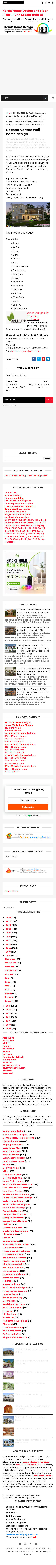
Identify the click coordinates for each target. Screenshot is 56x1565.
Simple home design (14, 1271)
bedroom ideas (11, 1248)
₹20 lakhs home (13, 737)
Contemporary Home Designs (27, 117)
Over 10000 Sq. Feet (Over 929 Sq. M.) (25, 541)
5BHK (37, 477)
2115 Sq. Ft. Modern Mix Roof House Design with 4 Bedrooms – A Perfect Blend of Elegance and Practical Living (33, 656)
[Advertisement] (28, 66)
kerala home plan (12, 1158)
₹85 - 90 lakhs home (15, 770)
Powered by (28, 822)
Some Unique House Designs (29, 1402)
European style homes (15, 1281)
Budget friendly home (15, 1221)
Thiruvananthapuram (14, 1075)
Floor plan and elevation (16, 1195)
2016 (8, 963)
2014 (8, 1016)
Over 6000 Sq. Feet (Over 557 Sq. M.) (24, 538)
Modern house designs (15, 1141)
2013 (8, 1020)
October (9, 973)
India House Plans (12, 1155)
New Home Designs (13, 1198)
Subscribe (28, 814)
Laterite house (11, 1301)
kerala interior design (14, 1215)
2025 (8, 928)
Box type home (11, 1175)
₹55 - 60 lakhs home (15, 754)
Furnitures (8, 1324)
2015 (8, 1013)
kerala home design (13, 1138)
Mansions (10, 544)
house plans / (20, 508)
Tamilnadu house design (16, 1251)
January (9, 1008)
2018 (8, 955)
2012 (8, 1024)
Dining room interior (14, 1261)
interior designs (30, 1469)
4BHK (30, 477)
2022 (8, 940)
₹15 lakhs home (13, 735)
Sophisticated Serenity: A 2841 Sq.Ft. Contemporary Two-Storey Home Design (33, 699)
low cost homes (11, 1278)
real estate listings (43, 1483)
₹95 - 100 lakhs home (16, 776)
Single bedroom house (15, 1344)
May (7, 993)
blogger (48, 402)
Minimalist (8, 1288)
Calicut (19, 1064)
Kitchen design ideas (14, 1268)
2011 (8, 1028)
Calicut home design (16, 144)
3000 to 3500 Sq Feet (23, 114)
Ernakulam (8, 1047)
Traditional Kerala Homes (16, 1201)
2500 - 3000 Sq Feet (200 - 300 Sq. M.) (25, 530)
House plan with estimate (17, 1258)
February (10, 1004)
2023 (8, 936)
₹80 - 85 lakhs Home (15, 767)
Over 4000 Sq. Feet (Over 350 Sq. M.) (24, 535)
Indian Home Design (14, 1208)
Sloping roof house (13, 1151)
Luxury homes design (14, 1165)
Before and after (12, 1341)
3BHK (22, 477)
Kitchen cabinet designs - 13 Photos (32, 1435)
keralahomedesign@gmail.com (22, 1541)
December (10, 966)
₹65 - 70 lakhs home (15, 759)
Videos (7, 1245)
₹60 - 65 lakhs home (14, 757)
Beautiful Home (11, 1161)
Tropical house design (15, 1264)
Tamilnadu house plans (17, 519)
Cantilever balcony (13, 1334)
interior (7, 1171)
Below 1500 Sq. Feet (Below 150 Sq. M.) (25, 524)
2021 (8, 943)
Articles (7, 1231)
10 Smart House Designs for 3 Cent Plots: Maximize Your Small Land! (33, 615)
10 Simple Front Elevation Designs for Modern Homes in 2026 (34, 633)
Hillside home (10, 1321)
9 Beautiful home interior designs (31, 1379)
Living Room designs (14, 1225)
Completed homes (13, 1218)
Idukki (6, 1050)
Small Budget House (14, 1168)
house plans (17, 511)
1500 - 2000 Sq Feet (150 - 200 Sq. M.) (24, 527)
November (10, 970)
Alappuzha (8, 1045)
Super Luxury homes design (18, 1205)
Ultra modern (10, 1241)
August (9, 981)
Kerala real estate (12, 1338)
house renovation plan (15, 1298)
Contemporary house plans (19, 505)
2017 (8, 959)
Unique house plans (15, 513)
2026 (8, 924)
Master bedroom (12, 1291)
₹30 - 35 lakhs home (15, 743)
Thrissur (7, 1077)
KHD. (17, 1558)
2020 (8, 947)
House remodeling (13, 1304)
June (7, 989)
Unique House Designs (15, 1228)
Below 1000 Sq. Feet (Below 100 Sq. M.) (25, 522)
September (11, 977)
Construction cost (13, 1234)
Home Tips (10, 494)
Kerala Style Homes (13, 1188)
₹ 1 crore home (12, 778)
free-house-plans (12, 1181)
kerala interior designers (16, 1294)
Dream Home (10, 1308)
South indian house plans (16, 1211)
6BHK (44, 477)
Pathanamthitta (11, 1072)
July (7, 985)
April (7, 996)
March (8, 1000)
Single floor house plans (18, 516)
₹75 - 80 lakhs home (15, 765)
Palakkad (7, 1069)
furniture (44, 1469)
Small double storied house (18, 1191)
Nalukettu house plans (15, 1328)
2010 (8, 1032)
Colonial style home (13, 1185)
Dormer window (11, 1254)
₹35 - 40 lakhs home (15, 746)
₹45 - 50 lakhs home (14, 748)
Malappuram (9, 1067)
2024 (8, 932)
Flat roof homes (11, 1148)
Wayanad (8, 1080)
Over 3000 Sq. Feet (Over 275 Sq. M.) (24, 533)
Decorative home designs (18, 120)
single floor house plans (16, 1238)
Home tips (8, 1318)
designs (13, 497)
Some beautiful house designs (30, 1390)
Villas (6, 1178)
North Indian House (13, 1274)
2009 (8, 1035)
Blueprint (8, 1331)
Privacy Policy (11, 898)
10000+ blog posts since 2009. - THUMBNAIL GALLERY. (28, 1555)
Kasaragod (8, 1055)
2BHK (15, 477)
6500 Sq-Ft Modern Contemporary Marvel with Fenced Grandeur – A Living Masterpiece (34, 678)
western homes (11, 1284)
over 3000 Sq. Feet (22, 123)
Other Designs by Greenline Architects (38, 318)
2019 (8, 951)
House (14, 500)
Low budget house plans (18, 502)
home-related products (28, 1472)
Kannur (6, 1053)
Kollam (6, 1058)
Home (9, 114)
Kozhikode (8, 1064)
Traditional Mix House (14, 1311)
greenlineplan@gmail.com (27, 353)
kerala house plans (13, 1314)
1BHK (7, 477)
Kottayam (8, 1061)
